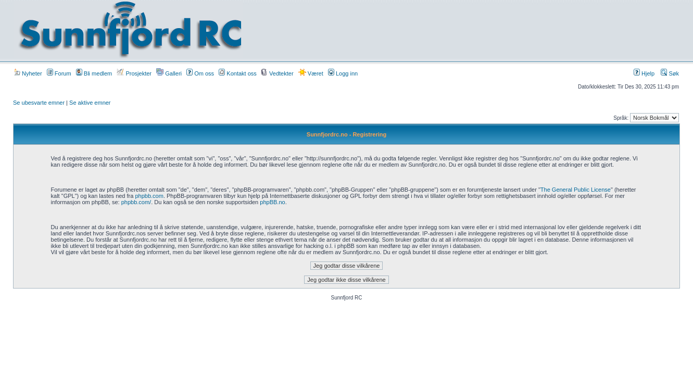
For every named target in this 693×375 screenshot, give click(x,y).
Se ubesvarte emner (39, 102)
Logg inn (343, 73)
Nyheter (28, 73)
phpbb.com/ (136, 202)
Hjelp (644, 73)
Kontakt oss (238, 73)
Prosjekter (134, 73)
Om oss (200, 73)
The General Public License (575, 189)
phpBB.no (272, 202)
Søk (670, 73)
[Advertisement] (455, 29)
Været (310, 73)
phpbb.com (149, 196)
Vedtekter (277, 73)
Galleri (169, 73)
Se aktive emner (89, 102)
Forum (59, 73)
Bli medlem (94, 73)
